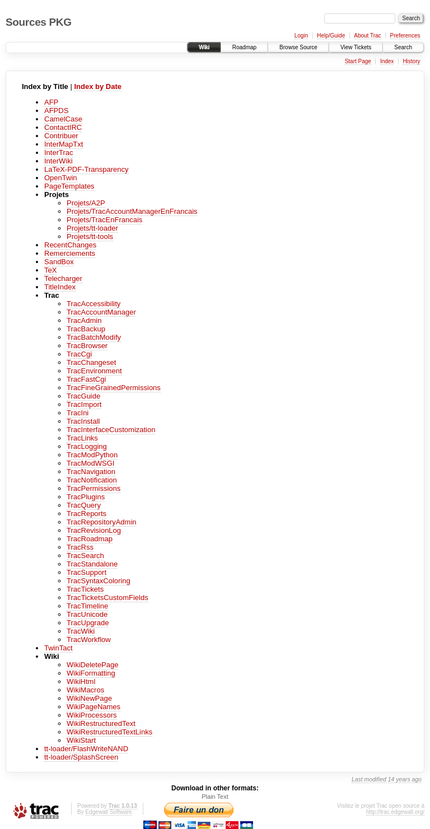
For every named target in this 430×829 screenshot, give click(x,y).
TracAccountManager (101, 312)
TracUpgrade (88, 623)
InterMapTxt (63, 144)
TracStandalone (92, 564)
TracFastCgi (86, 379)
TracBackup (86, 329)
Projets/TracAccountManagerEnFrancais (132, 211)
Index (387, 61)
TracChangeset (91, 362)
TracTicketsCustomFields (107, 597)
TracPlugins (86, 497)
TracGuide (83, 396)
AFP (51, 102)
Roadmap (244, 47)
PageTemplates (69, 186)
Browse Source (298, 47)
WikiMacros (85, 690)
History (411, 61)
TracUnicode (87, 614)
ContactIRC (63, 127)
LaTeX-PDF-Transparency (86, 169)
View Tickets (355, 47)
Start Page (358, 61)
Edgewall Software (108, 812)
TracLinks (82, 438)
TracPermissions (93, 488)
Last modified (369, 779)
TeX (50, 270)
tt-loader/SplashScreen (81, 757)
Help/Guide (331, 35)
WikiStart (81, 740)
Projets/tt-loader (92, 228)
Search (403, 47)
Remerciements (69, 253)
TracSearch (85, 555)
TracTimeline (87, 606)
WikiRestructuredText (101, 723)
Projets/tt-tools (90, 236)
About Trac (367, 35)
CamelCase (63, 119)
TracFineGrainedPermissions (114, 387)
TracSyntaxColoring (98, 581)
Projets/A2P (86, 203)
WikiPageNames (93, 706)
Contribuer (61, 136)
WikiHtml (81, 681)
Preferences (405, 35)
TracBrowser (87, 345)
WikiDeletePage (93, 665)
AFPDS (56, 110)
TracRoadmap (90, 539)
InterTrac (58, 152)
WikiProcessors (92, 715)
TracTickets (85, 589)
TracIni (77, 413)
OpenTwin (60, 178)
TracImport (84, 404)
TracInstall (83, 421)
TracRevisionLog (94, 530)
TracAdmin (84, 320)
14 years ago (405, 779)
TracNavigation (91, 471)
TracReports (86, 513)
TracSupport (86, 572)
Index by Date (97, 86)
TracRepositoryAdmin (102, 522)
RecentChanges (70, 245)
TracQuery (84, 505)
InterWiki (58, 161)
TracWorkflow (89, 639)
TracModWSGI (90, 463)
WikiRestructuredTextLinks (109, 732)
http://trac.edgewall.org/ (395, 812)
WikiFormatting (91, 673)
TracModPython (92, 455)
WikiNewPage (89, 698)
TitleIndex (60, 287)
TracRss (80, 547)
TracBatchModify (94, 337)
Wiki (204, 47)
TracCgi (79, 354)
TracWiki (81, 631)
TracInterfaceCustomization (111, 429)
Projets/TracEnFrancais (104, 220)
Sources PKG (39, 22)
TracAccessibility (93, 303)
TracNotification (92, 480)
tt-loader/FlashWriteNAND (86, 748)
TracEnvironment (94, 371)
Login (301, 35)
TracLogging (87, 446)
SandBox (59, 261)
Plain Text (215, 796)
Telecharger (63, 278)
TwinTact (58, 648)
